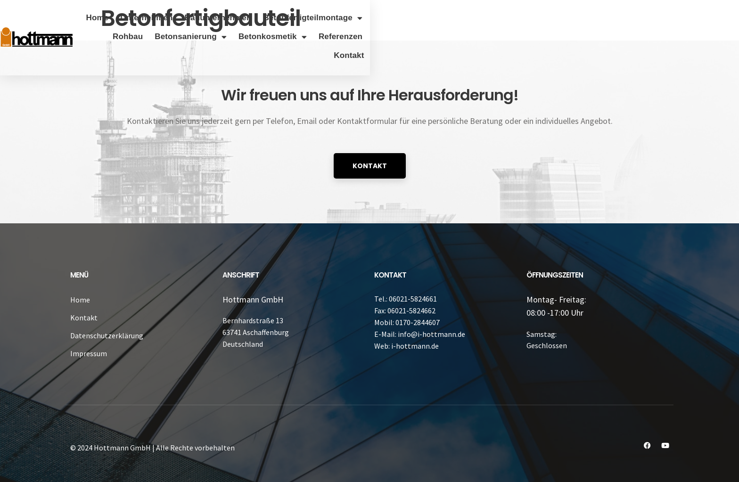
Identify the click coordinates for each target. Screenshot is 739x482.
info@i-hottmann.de (431, 334)
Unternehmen (238, 17)
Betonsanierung (544, 18)
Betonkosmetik (625, 18)
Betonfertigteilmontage (404, 18)
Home (189, 17)
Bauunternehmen (309, 17)
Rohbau (481, 17)
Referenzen (693, 17)
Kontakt (702, 36)
